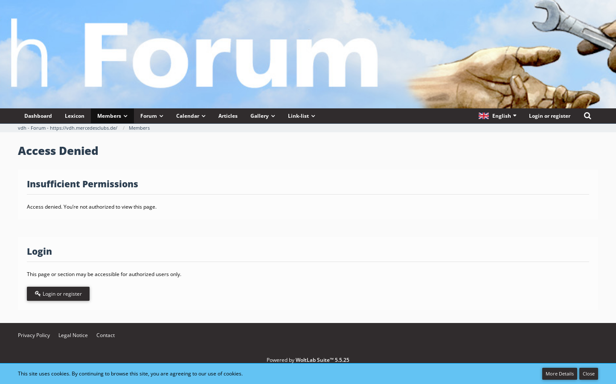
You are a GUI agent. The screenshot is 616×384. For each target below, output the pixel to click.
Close (589, 373)
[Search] (587, 115)
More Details (560, 373)
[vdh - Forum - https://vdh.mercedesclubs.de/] (308, 29)
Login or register (549, 115)
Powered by (308, 360)
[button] (497, 115)
